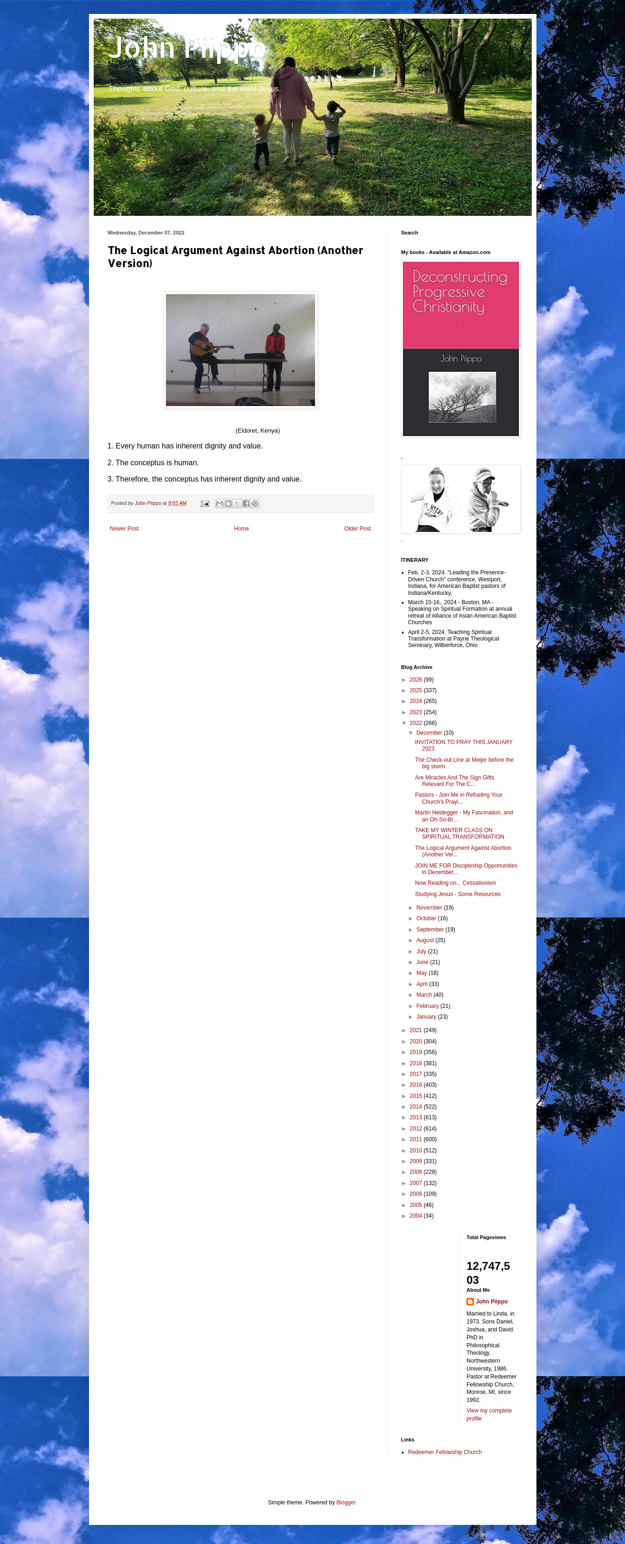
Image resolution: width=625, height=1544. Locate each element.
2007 (417, 1183)
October (427, 918)
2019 (417, 1052)
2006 (417, 1194)
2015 (417, 1096)
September (430, 929)
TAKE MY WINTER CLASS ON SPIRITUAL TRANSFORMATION (459, 833)
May (422, 973)
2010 (417, 1150)
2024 (417, 701)
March (424, 995)
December (430, 733)
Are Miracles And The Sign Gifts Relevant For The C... (454, 780)
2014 (417, 1106)
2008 (417, 1172)
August (425, 940)
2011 (417, 1139)
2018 (417, 1063)
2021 (417, 1030)
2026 (417, 679)
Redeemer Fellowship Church (445, 1452)
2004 (417, 1216)
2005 (417, 1205)
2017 (417, 1074)
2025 (417, 690)
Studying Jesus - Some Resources (458, 894)
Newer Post (124, 528)
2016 (417, 1085)
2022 (417, 723)
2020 (417, 1041)
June (423, 962)
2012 (417, 1128)
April (422, 984)
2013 (417, 1117)
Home (241, 528)
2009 (417, 1161)
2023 (417, 712)
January (427, 1016)
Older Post (357, 528)
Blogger (346, 1502)
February (428, 1006)
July (422, 951)
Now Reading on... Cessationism (455, 883)
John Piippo (188, 47)
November (430, 907)
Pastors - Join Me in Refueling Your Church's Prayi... (458, 798)
